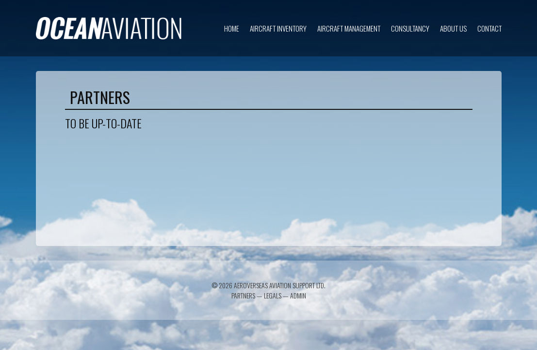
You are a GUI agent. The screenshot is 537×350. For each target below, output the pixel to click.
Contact (489, 28)
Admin (298, 295)
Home (231, 28)
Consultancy (410, 28)
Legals (272, 295)
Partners (243, 295)
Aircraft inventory (278, 28)
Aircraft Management (348, 28)
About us (453, 28)
